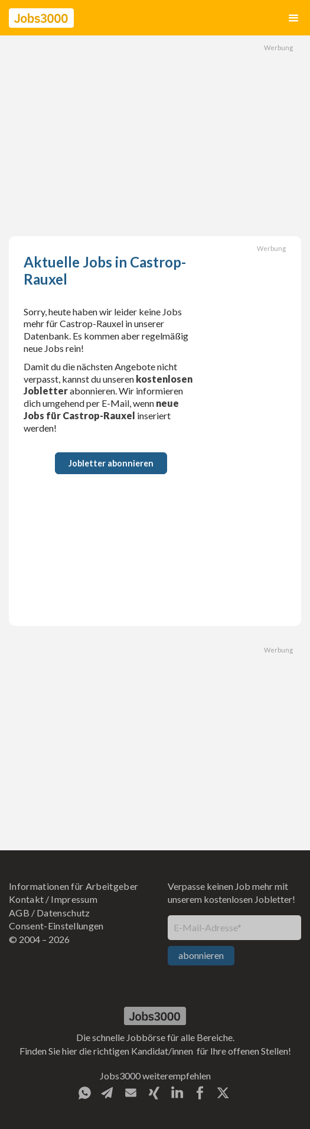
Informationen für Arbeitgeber (73, 886)
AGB (19, 912)
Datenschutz (63, 912)
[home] (41, 18)
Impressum (74, 899)
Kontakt (26, 899)
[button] (293, 18)
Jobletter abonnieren (111, 463)
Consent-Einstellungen (56, 925)
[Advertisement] (155, 135)
